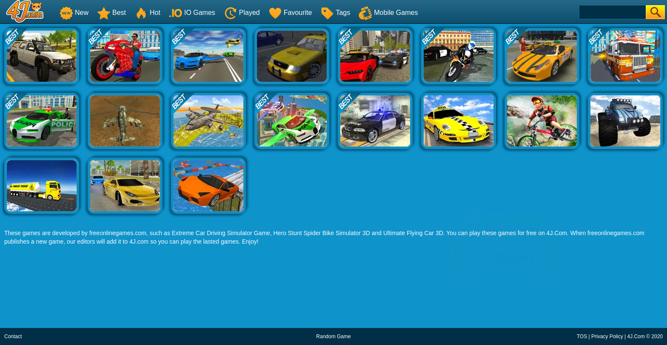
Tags (335, 12)
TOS (582, 336)
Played (242, 12)
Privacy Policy (607, 336)
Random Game (333, 336)
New (74, 12)
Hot (147, 12)
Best (111, 12)
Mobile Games (388, 12)
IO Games (192, 12)
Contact (13, 336)
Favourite (290, 12)
